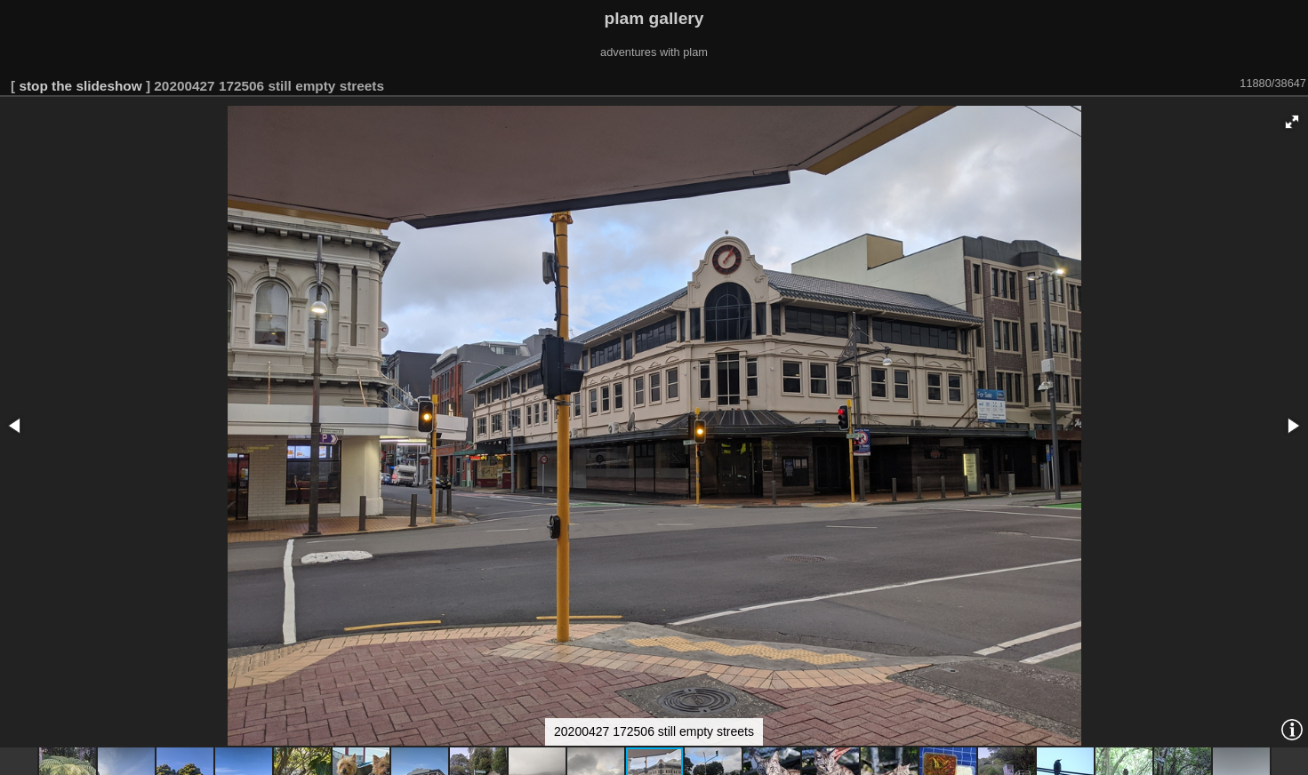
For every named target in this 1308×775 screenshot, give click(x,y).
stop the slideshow (80, 85)
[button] (1292, 122)
